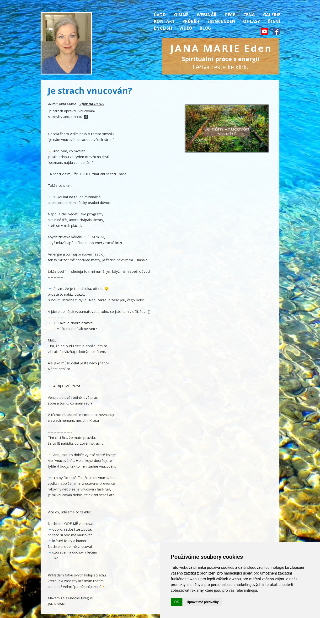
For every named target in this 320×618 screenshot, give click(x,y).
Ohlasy (251, 21)
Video (185, 28)
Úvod (160, 14)
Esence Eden (221, 21)
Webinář (206, 14)
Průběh (190, 21)
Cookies (136, 616)
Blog (205, 28)
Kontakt (164, 21)
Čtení (274, 21)
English (163, 28)
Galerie (271, 14)
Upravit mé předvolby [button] (203, 602)
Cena (249, 14)
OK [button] (176, 602)
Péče (230, 14)
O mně (181, 14)
